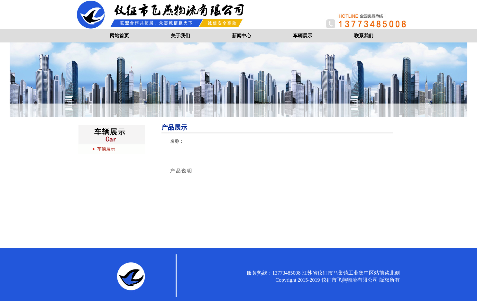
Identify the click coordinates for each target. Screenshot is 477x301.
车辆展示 (302, 35)
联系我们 (363, 35)
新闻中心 (241, 35)
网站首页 (119, 35)
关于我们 (180, 35)
